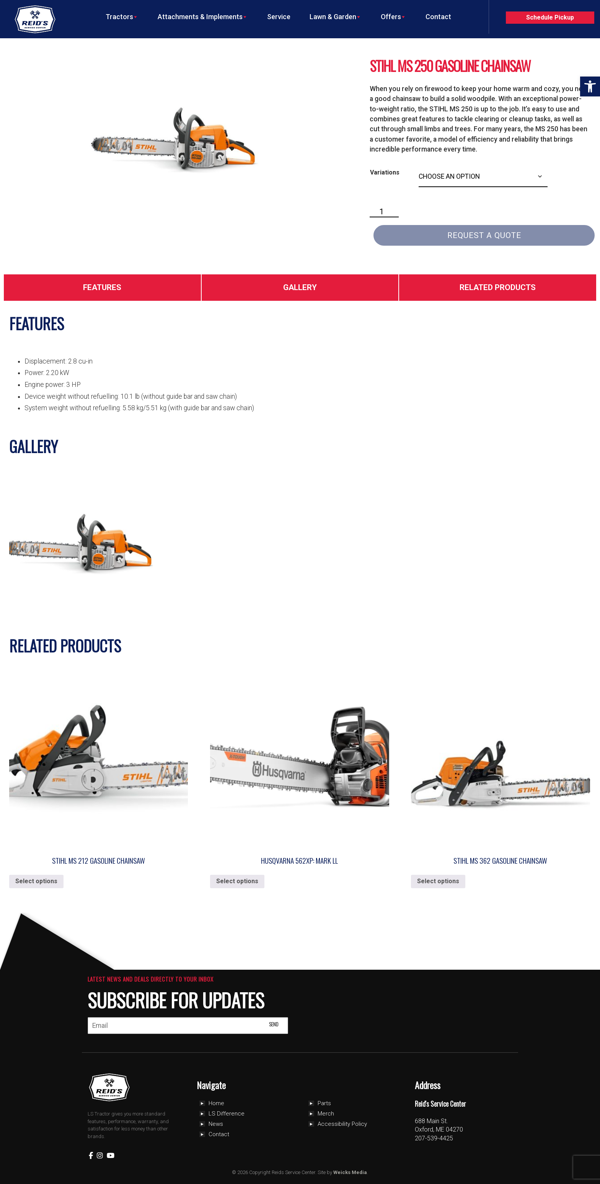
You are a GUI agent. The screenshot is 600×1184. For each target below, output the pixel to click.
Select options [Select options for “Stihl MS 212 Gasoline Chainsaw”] (36, 881)
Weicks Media (350, 1172)
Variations (384, 172)
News (216, 1123)
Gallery (300, 287)
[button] (590, 86)
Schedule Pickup (550, 17)
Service (278, 17)
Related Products (498, 287)
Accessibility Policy (342, 1123)
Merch (326, 1113)
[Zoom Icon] (178, 136)
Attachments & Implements (203, 17)
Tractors (122, 17)
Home (216, 1103)
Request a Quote (484, 235)
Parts (324, 1103)
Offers (393, 17)
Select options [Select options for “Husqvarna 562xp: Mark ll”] (237, 881)
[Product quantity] (384, 212)
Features (102, 287)
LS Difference (227, 1113)
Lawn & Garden (336, 17)
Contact (438, 17)
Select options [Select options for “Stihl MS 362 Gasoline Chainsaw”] (438, 881)
